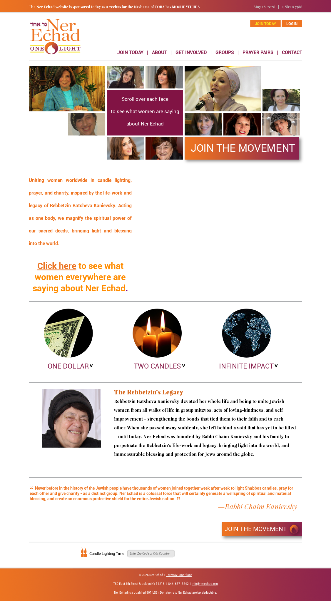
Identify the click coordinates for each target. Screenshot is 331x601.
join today (265, 23)
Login (291, 23)
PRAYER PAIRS (258, 52)
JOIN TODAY (130, 52)
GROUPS (224, 52)
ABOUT (159, 52)
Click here (56, 266)
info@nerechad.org (205, 583)
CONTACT (292, 52)
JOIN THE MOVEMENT (256, 529)
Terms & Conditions (179, 575)
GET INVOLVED (191, 52)
